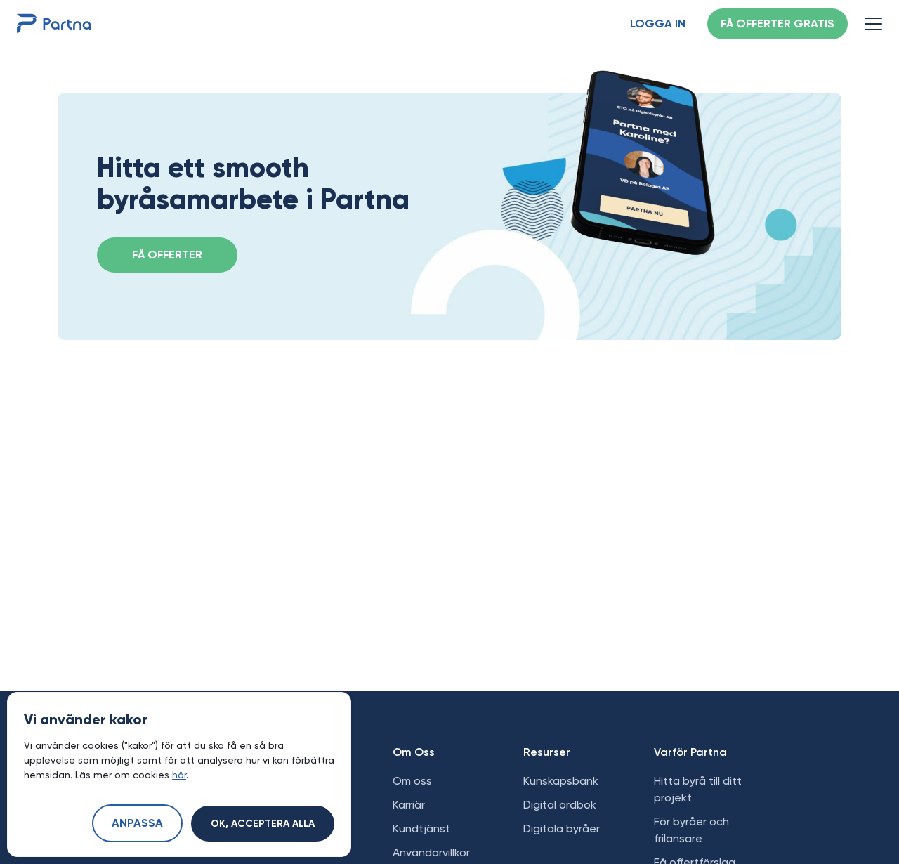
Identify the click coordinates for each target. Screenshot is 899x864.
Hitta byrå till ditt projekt (698, 789)
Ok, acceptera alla (263, 824)
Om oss (412, 780)
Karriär (409, 804)
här (179, 774)
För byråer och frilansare (691, 830)
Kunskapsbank (560, 780)
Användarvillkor (431, 852)
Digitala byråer (561, 828)
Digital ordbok (559, 804)
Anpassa (137, 824)
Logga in (657, 24)
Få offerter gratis (777, 24)
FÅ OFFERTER (167, 255)
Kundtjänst (421, 828)
